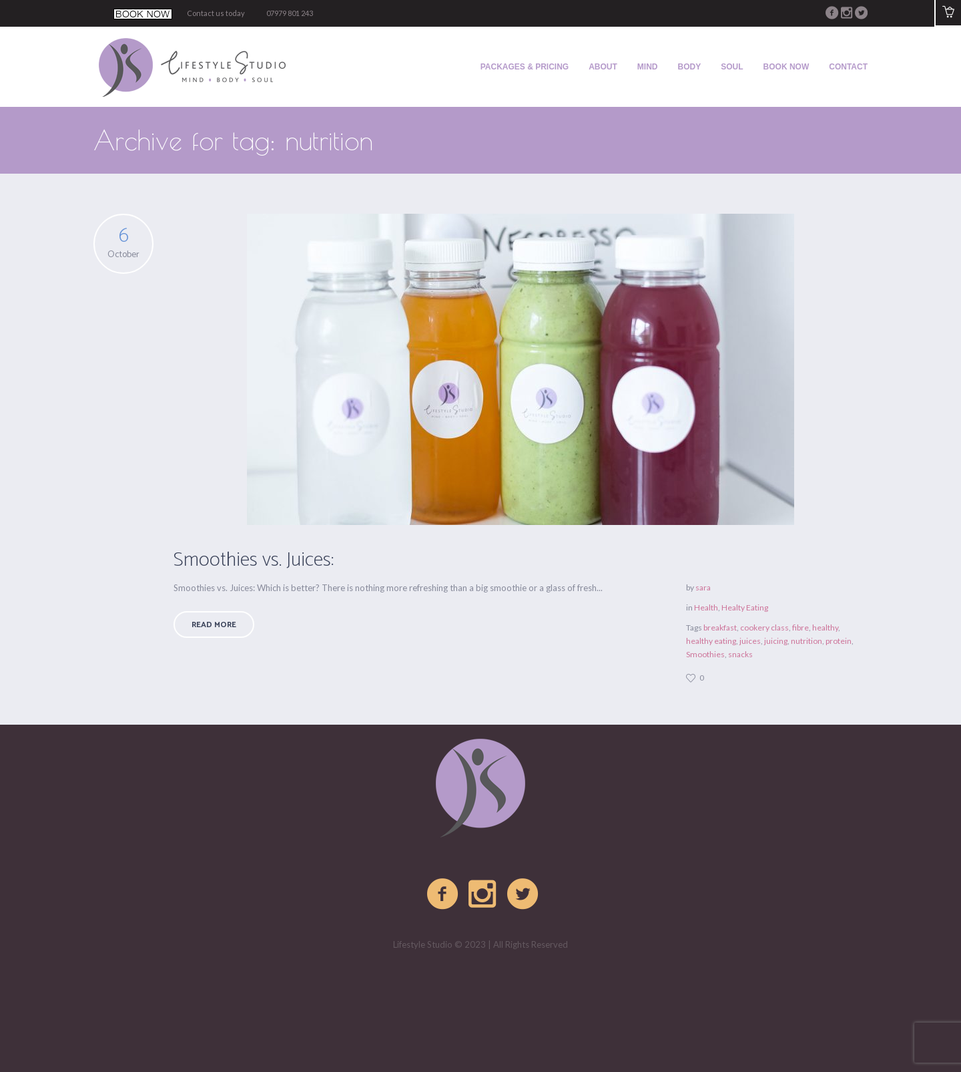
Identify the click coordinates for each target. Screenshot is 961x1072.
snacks (740, 654)
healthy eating (711, 641)
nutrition (806, 641)
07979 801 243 (289, 13)
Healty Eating (744, 607)
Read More (214, 624)
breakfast (720, 627)
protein (839, 641)
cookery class (764, 627)
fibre (800, 627)
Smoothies (705, 654)
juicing (775, 641)
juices (750, 641)
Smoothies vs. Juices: (254, 560)
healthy (825, 627)
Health (706, 607)
